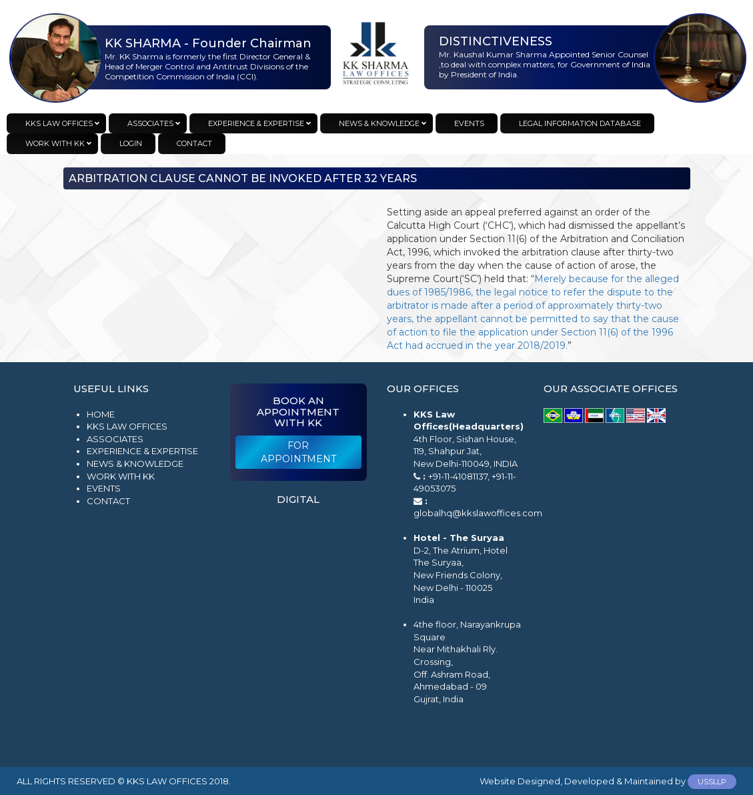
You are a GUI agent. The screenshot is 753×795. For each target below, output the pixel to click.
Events (104, 488)
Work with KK (121, 476)
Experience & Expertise (142, 451)
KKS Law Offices (127, 426)
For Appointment (298, 452)
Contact (108, 501)
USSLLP (712, 781)
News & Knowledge (135, 463)
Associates (115, 439)
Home (101, 414)
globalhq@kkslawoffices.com (478, 513)
